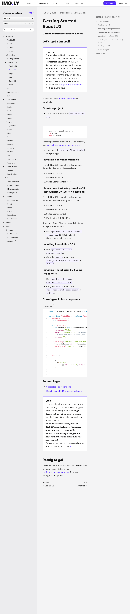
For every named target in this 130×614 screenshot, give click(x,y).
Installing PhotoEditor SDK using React (110, 41)
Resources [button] (8, 230)
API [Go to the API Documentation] (31, 13)
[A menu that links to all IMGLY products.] (29, 3)
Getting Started (13, 59)
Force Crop (11, 215)
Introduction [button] (9, 55)
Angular (10, 47)
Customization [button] (10, 167)
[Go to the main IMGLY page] (10, 3)
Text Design (11, 159)
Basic (9, 107)
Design (10, 204)
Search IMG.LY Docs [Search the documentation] (18, 30)
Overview (11, 103)
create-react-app (67, 98)
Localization (12, 174)
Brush (9, 129)
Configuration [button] (9, 100)
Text (9, 155)
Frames (10, 141)
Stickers (10, 152)
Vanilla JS (11, 40)
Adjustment (11, 126)
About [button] (6, 226)
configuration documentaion (56, 472)
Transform (11, 163)
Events (10, 208)
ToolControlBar (13, 181)
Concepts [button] (8, 196)
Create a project (104, 25)
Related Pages (103, 50)
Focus (9, 137)
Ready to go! (100, 53)
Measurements (13, 189)
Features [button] (7, 122)
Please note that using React (109, 32)
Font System (12, 193)
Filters (9, 133)
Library (10, 144)
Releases (12, 234)
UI (8, 88)
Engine (10, 114)
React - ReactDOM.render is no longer (64, 391)
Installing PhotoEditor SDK (108, 36)
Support (11, 241)
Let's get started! (102, 21)
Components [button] (11, 178)
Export (9, 211)
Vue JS (10, 51)
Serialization (12, 219)
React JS (10, 44)
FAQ (9, 96)
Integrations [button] (11, 62)
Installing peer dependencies (109, 29)
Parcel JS (12, 81)
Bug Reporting (12, 237)
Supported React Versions (58, 386)
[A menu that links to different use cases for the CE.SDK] (43, 3)
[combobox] (18, 18)
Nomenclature (12, 200)
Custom (10, 111)
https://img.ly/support (71, 84)
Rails (11, 85)
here (72, 446)
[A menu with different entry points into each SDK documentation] (55, 3)
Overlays (10, 148)
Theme (10, 170)
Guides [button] (7, 222)
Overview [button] (8, 36)
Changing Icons (13, 185)
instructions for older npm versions (63, 145)
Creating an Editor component (109, 46)
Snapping (10, 118)
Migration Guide (13, 92)
